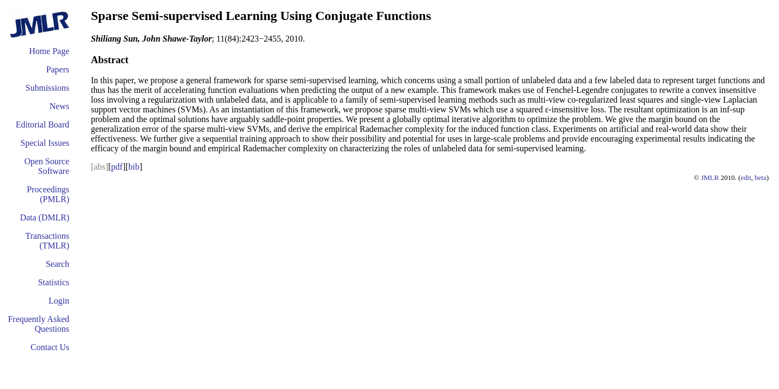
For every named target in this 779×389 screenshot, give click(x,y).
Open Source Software (46, 166)
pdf (116, 166)
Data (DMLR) (44, 217)
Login (59, 300)
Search (57, 264)
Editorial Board (42, 124)
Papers (57, 69)
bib (133, 166)
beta (761, 177)
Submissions (47, 87)
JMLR (710, 177)
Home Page (49, 51)
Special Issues (45, 142)
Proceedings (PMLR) (48, 194)
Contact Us (49, 347)
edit (746, 177)
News (59, 106)
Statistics (53, 282)
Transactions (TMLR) (47, 240)
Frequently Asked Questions (38, 323)
